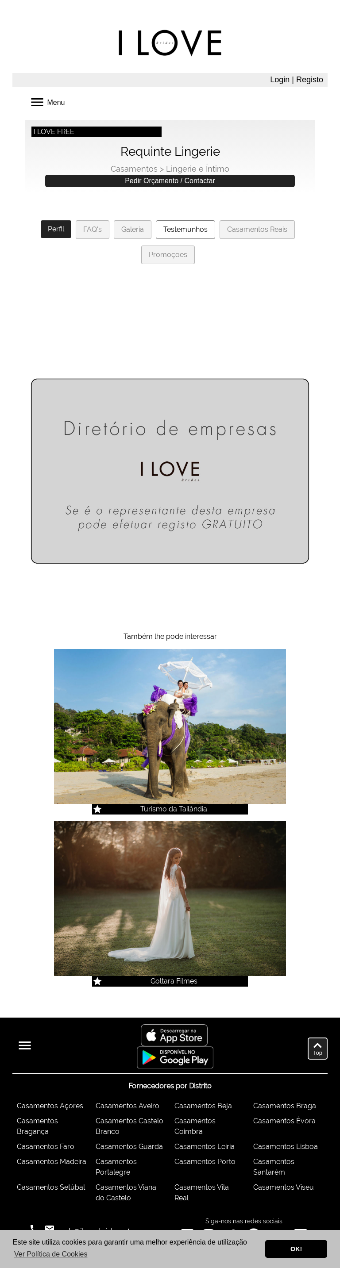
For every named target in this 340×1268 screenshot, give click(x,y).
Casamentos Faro (45, 1146)
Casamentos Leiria (204, 1146)
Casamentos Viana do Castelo (126, 1192)
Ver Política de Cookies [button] (50, 1254)
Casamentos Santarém (273, 1166)
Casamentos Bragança (37, 1126)
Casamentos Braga (284, 1106)
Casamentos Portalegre (116, 1166)
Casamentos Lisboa (285, 1146)
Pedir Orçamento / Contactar (170, 180)
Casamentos (134, 168)
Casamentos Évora (284, 1121)
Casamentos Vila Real (201, 1192)
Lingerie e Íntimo (197, 168)
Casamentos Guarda (129, 1146)
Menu (47, 101)
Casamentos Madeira (51, 1161)
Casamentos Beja (203, 1106)
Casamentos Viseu (283, 1187)
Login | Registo (296, 79)
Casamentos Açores (50, 1106)
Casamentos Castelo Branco (129, 1126)
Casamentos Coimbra (195, 1126)
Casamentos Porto (205, 1161)
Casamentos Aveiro (127, 1106)
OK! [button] (296, 1249)
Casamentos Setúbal (51, 1187)
